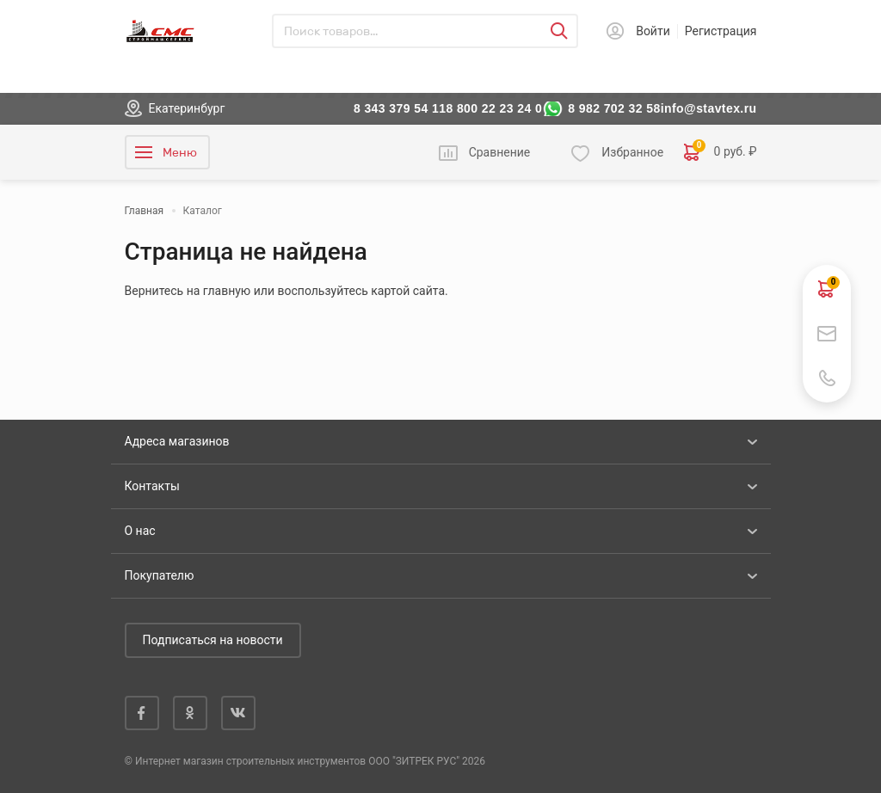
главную (226, 291)
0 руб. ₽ (720, 152)
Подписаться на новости (213, 640)
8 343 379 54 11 (400, 108)
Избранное (632, 152)
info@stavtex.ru (709, 108)
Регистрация (721, 31)
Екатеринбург (187, 108)
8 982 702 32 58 (614, 108)
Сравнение (500, 152)
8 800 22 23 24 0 (494, 108)
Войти (653, 31)
